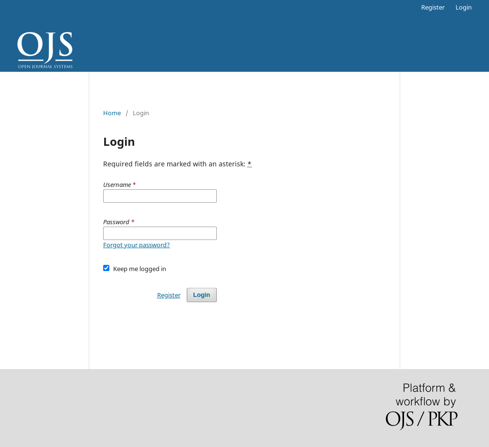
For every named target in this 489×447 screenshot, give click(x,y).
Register (433, 7)
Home (112, 113)
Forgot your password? (136, 244)
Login (464, 7)
